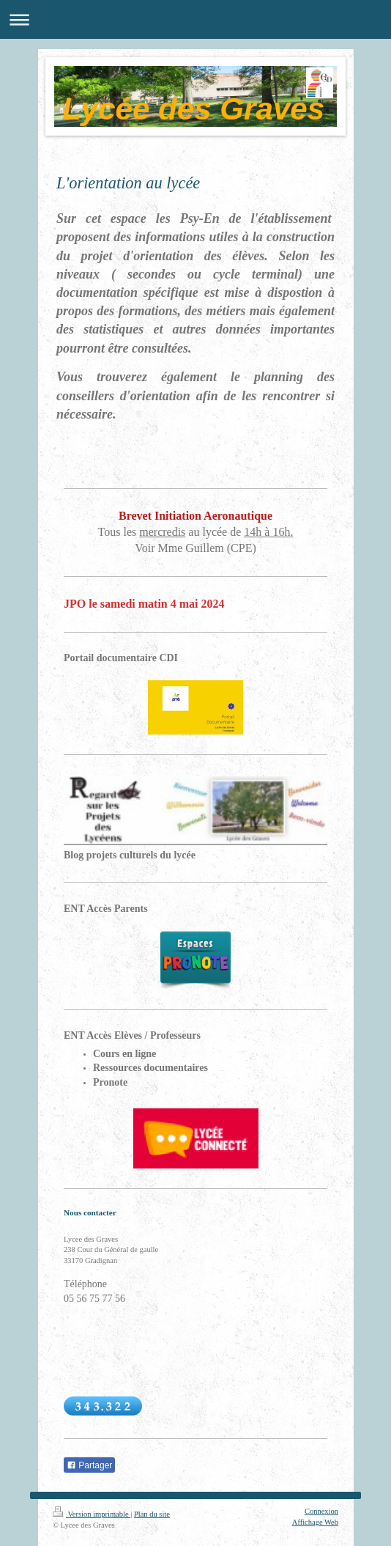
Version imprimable (91, 1514)
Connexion (321, 1511)
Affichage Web (315, 1522)
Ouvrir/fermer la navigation (195, 19)
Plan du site (152, 1514)
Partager (89, 1465)
